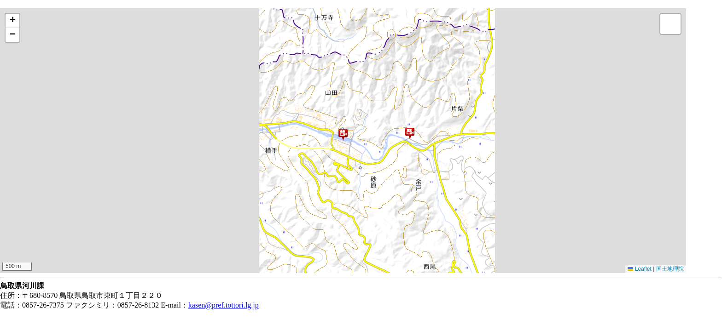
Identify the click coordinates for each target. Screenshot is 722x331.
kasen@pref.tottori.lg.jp (223, 305)
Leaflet (639, 269)
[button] (343, 135)
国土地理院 (670, 269)
